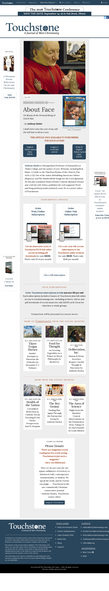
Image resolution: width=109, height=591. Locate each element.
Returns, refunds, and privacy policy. (54, 569)
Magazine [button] (33, 2)
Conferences (21, 2)
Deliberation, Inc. (76, 351)
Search (86, 2)
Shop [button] (77, 2)
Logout (60, 547)
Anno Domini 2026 (65, 535)
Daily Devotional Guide (67, 527)
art (46, 102)
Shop (59, 543)
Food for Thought (54, 345)
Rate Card (87, 552)
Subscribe (61, 539)
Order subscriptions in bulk (44, 292)
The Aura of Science (76, 405)
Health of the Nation (33, 403)
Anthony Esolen (32, 165)
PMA (85, 556)
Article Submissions (66, 531)
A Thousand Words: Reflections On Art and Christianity (9, 82)
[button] (48, 2)
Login (104, 2)
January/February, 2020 (78, 128)
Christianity (28, 102)
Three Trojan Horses (32, 346)
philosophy (39, 102)
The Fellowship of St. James (49, 567)
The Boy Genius (54, 405)
